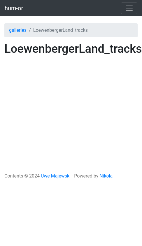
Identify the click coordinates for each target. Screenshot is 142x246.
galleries (18, 30)
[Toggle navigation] (129, 8)
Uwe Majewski (56, 176)
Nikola (106, 176)
